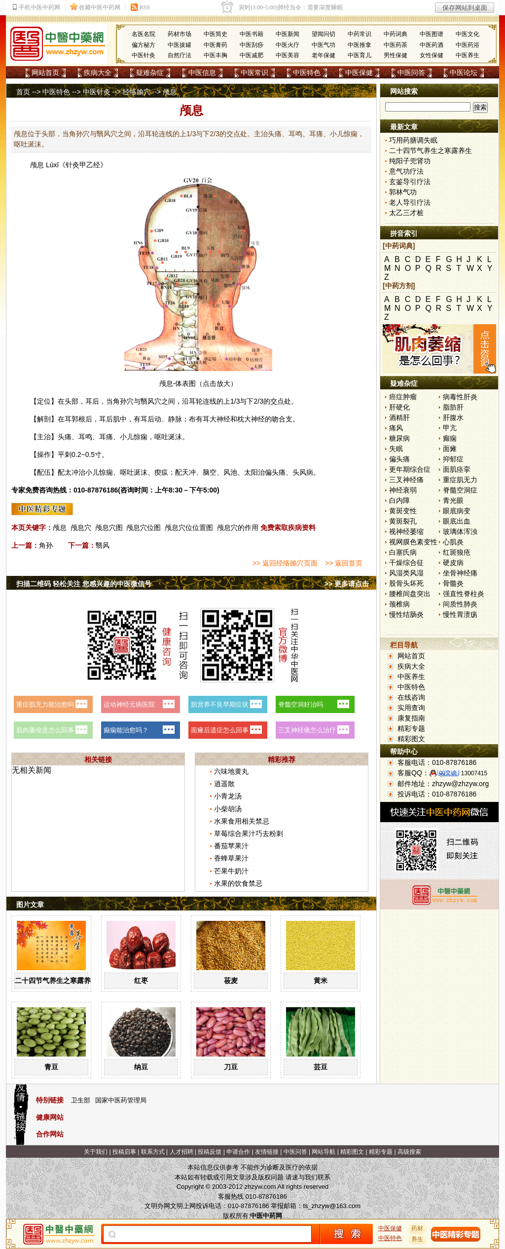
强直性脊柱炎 (463, 594)
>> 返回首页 (343, 563)
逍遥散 (224, 784)
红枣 (141, 980)
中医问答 (411, 72)
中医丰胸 (215, 55)
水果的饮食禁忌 (238, 883)
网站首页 (45, 72)
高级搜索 (409, 1151)
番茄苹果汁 (231, 846)
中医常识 (254, 72)
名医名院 (143, 34)
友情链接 (267, 1151)
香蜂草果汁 (231, 858)
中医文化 (467, 34)
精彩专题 (411, 728)
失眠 (396, 449)
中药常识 (359, 34)
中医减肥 (251, 55)
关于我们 (96, 1151)
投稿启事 (124, 1151)
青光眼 (453, 500)
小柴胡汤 (228, 809)
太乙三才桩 (406, 213)
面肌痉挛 (456, 469)
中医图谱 (431, 34)
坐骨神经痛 (460, 573)
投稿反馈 (209, 1151)
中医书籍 (251, 34)
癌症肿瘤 (403, 397)
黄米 (320, 980)
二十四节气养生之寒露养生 (56, 980)
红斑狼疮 (456, 552)
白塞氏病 (403, 552)
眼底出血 (456, 521)
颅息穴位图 (143, 527)
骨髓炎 (453, 583)
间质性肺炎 (460, 604)
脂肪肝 (453, 407)
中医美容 (287, 55)
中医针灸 (143, 55)
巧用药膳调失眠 (413, 140)
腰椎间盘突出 (410, 594)
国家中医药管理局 (120, 1100)
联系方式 (153, 1151)
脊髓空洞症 (460, 490)
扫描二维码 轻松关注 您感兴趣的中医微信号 (83, 584)
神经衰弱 (403, 490)
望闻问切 (323, 34)
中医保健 (359, 72)
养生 (418, 1239)
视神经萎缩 (406, 531)
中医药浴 (467, 44)
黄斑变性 (403, 511)
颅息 (37, 165)
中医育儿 (359, 55)
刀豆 (231, 1067)
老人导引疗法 (410, 202)
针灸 (72, 165)
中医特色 (307, 72)
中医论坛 (463, 72)
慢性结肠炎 (406, 614)
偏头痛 (399, 459)
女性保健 (431, 55)
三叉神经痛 (406, 480)
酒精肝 (399, 417)
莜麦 (231, 980)
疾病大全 (97, 72)
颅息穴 (81, 527)
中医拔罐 (179, 44)
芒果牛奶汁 (231, 871)
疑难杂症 (150, 72)
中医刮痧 (251, 44)
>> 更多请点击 (347, 584)
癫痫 (450, 438)
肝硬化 (399, 407)
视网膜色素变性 (413, 542)
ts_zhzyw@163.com (332, 1206)
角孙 (120, 401)
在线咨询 (411, 697)
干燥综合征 (406, 563)
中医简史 (215, 34)
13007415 (474, 773)
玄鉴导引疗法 (410, 182)
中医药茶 (395, 44)
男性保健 (395, 55)
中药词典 (395, 34)
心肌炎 (453, 542)
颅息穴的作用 (237, 527)
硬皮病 (453, 563)
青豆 (51, 1067)
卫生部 (80, 1100)
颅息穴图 (109, 527)
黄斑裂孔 (403, 521)
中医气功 (323, 44)
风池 (230, 472)
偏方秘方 (143, 44)
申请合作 (238, 1151)
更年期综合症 (410, 469)
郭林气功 (403, 192)
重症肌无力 (460, 480)
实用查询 (411, 708)
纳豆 (141, 1067)
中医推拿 (359, 44)
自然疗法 (179, 55)
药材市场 (179, 34)
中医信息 (202, 72)
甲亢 (450, 428)
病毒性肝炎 (460, 397)
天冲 (189, 472)
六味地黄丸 (231, 771)
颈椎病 (399, 604)
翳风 (147, 401)
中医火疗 (287, 44)
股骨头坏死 (406, 583)
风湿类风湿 (406, 573)
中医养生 (467, 55)
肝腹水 (453, 417)
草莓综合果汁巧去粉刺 (248, 833)
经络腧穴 (136, 92)
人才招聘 (181, 1151)
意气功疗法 (406, 171)
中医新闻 (287, 34)
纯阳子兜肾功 (410, 161)
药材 (418, 1228)
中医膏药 (215, 44)
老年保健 (323, 55)
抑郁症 (453, 459)
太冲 (71, 472)
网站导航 (323, 1151)
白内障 (399, 500)
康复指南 (411, 718)
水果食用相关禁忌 (241, 821)
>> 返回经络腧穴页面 (284, 563)
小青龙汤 (228, 796)
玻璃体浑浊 (460, 531)
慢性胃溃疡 (460, 614)
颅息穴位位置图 (189, 527)
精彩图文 (411, 739)
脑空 (209, 472)
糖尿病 (399, 438)
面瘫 (450, 449)
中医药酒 (431, 44)
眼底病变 (456, 511)
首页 (23, 92)
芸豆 (320, 1067)
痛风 (396, 428)
